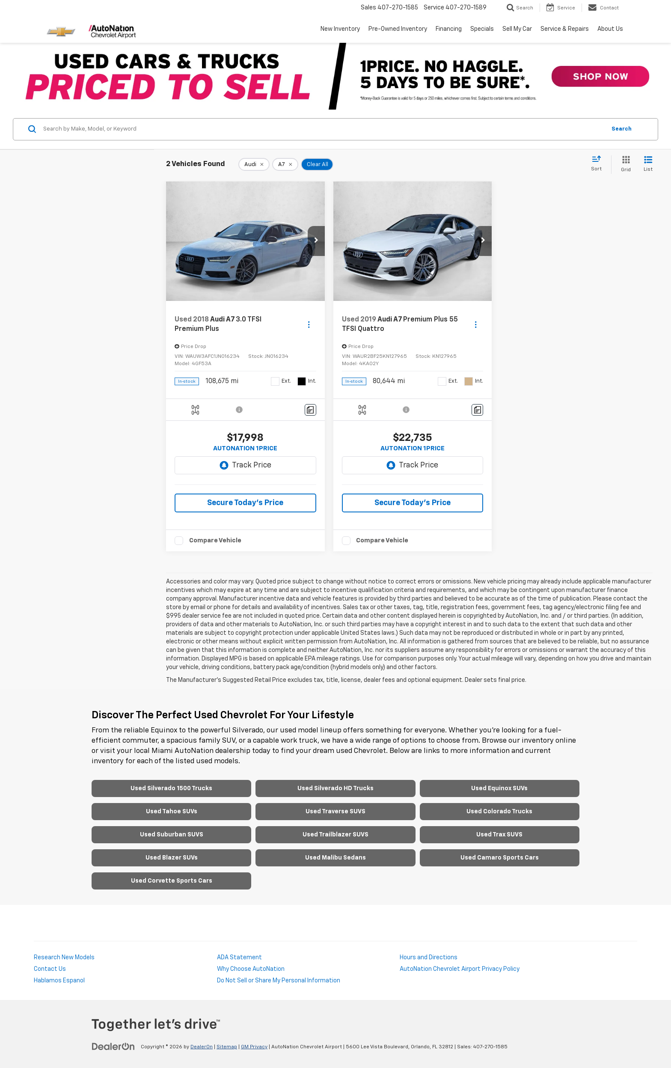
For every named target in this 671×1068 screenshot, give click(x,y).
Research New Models (64, 958)
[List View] (648, 164)
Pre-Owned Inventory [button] (397, 29)
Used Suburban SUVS (171, 835)
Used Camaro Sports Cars (499, 858)
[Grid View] (624, 164)
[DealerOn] (113, 1047)
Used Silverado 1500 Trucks (171, 788)
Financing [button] (449, 29)
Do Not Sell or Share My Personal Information (278, 981)
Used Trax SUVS (499, 835)
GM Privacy (254, 1047)
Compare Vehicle (215, 540)
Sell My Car (517, 29)
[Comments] (310, 410)
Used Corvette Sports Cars (171, 881)
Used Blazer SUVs (171, 858)
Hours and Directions (428, 958)
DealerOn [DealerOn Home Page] (201, 1047)
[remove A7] (285, 164)
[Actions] (308, 324)
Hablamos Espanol (59, 981)
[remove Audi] (254, 164)
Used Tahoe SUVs (171, 812)
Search (622, 129)
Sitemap (227, 1047)
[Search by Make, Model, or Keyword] (323, 129)
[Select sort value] (599, 164)
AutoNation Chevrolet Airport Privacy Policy (460, 969)
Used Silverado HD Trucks (335, 788)
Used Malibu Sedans (335, 858)
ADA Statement (239, 958)
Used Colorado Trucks (499, 812)
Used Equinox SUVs (499, 788)
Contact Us (50, 969)
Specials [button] (482, 29)
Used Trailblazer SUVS (335, 835)
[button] (316, 241)
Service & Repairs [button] (564, 29)
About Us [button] (610, 29)
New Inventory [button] (340, 29)
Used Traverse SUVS (335, 812)
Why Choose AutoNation (251, 969)
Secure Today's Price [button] (245, 503)
